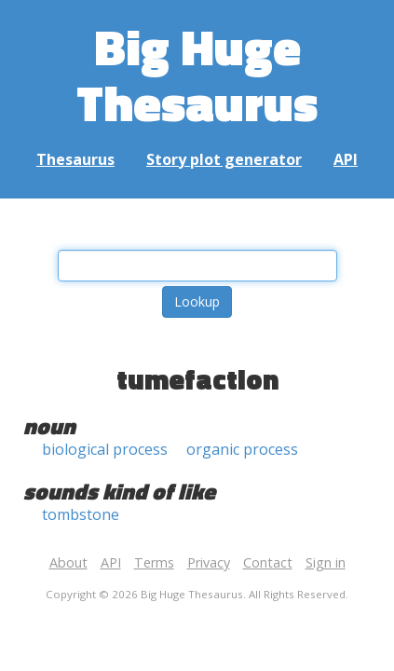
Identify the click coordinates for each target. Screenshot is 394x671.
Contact (267, 562)
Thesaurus (75, 159)
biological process (105, 449)
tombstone (80, 514)
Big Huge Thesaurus (197, 74)
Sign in (326, 562)
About (68, 562)
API (345, 159)
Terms (154, 562)
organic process (242, 449)
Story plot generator (224, 159)
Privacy (208, 562)
